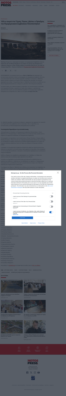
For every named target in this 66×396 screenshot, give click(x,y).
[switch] (51, 196)
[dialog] (33, 198)
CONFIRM (22, 217)
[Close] (58, 173)
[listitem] (33, 193)
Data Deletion (25, 223)
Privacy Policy (41, 223)
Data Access (33, 223)
